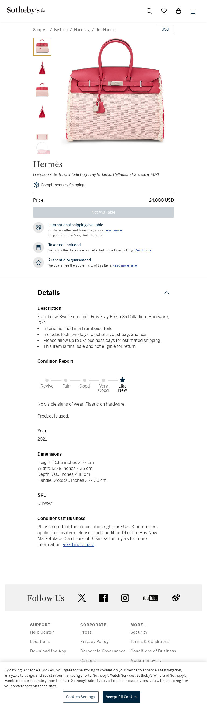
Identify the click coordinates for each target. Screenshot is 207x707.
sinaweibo (176, 597)
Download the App (48, 651)
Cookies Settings (80, 697)
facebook (103, 598)
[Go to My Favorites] (164, 10)
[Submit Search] (149, 11)
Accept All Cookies (121, 697)
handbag (82, 29)
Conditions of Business (153, 651)
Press (86, 632)
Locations (40, 641)
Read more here (78, 544)
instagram (125, 598)
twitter (82, 598)
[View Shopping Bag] (178, 10)
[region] (103, 684)
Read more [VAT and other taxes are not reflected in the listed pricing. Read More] (143, 250)
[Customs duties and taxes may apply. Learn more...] (113, 230)
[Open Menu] (193, 11)
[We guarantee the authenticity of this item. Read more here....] (124, 265)
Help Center (42, 632)
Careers (88, 660)
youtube (150, 598)
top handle (106, 29)
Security (138, 632)
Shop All (40, 29)
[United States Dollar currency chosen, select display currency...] (165, 29)
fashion (61, 29)
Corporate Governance (103, 651)
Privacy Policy (94, 641)
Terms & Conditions (150, 641)
